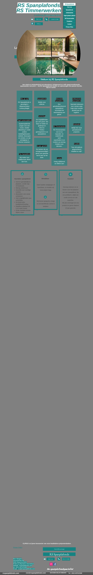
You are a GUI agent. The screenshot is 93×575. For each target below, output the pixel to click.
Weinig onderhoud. (22, 188)
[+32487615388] (54, 19)
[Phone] (46, 19)
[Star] (71, 174)
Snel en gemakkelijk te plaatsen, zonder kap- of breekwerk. (23, 184)
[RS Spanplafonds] (59, 554)
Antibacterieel (69, 12)
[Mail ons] (39, 19)
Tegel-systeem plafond (69, 15)
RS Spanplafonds (69, 4)
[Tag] (45, 174)
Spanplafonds (69, 9)
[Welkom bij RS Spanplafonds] (55, 79)
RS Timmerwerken (69, 18)
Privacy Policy (69, 27)
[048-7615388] (66, 559)
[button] (39, 23)
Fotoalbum (69, 21)
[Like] (22, 173)
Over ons (69, 7)
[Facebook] (54, 564)
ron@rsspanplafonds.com (26, 569)
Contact (69, 24)
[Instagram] (51, 564)
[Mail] (32, 19)
